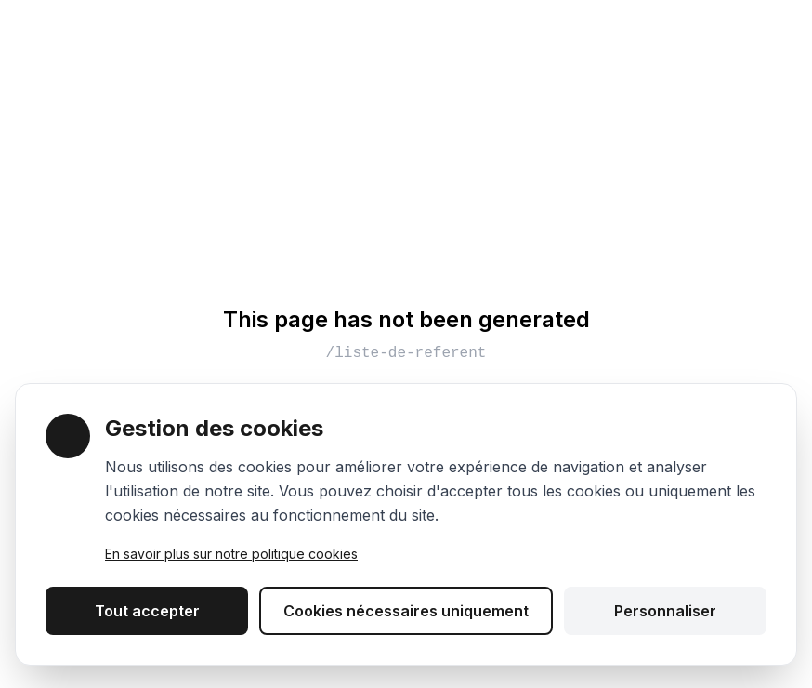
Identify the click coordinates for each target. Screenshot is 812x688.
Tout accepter (147, 611)
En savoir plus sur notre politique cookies (231, 554)
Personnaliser (665, 611)
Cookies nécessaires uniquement (406, 611)
